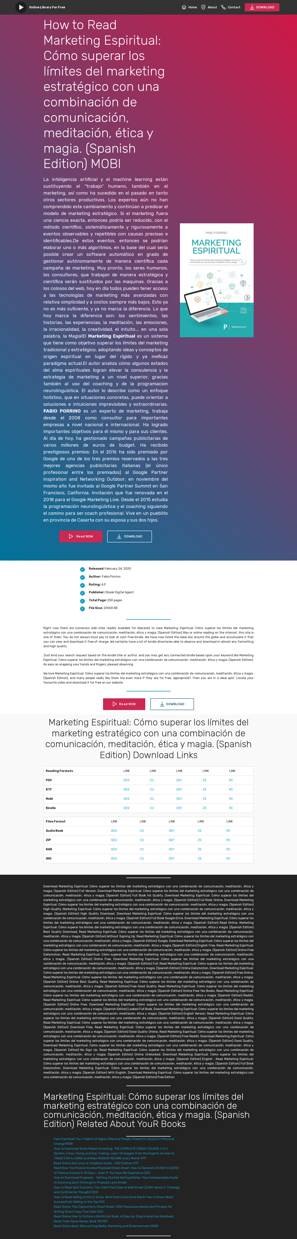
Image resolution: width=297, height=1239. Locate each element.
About (209, 7)
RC (231, 780)
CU (152, 780)
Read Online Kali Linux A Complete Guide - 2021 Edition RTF (96, 1163)
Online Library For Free (47, 7)
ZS (204, 780)
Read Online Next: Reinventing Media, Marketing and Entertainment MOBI (106, 1226)
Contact (230, 7)
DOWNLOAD (262, 7)
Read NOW (81, 536)
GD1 (179, 780)
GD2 (126, 780)
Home (189, 7)
